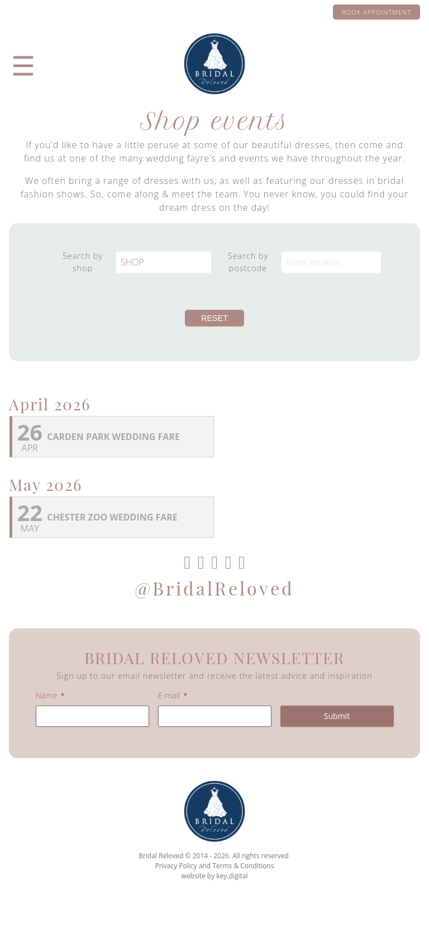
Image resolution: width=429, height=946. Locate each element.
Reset (214, 318)
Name (50, 695)
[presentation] (214, 920)
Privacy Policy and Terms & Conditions (214, 866)
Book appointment (376, 12)
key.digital (231, 876)
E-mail (173, 695)
